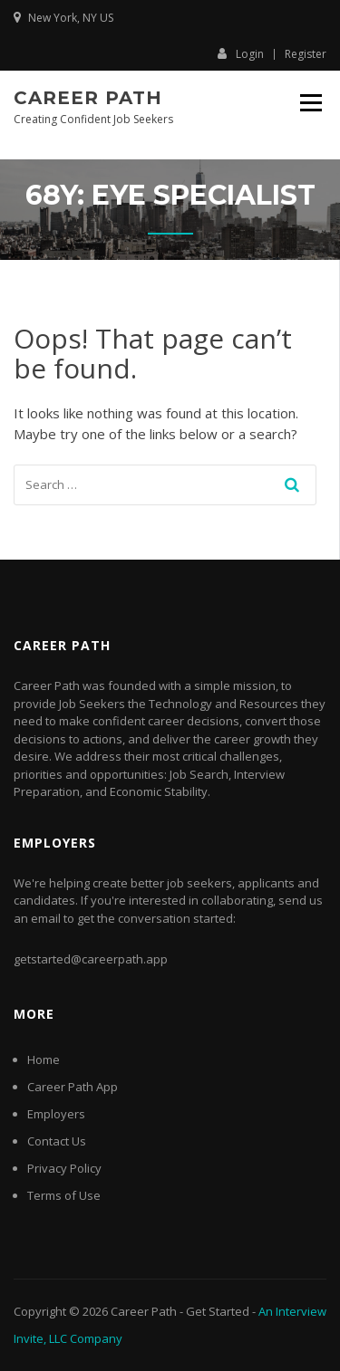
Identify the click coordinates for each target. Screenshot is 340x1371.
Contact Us (56, 1141)
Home (43, 1059)
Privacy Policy (64, 1168)
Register (305, 54)
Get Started (217, 1311)
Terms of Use (64, 1195)
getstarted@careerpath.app (91, 959)
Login (241, 53)
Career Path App (72, 1087)
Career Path (88, 98)
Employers (56, 1114)
